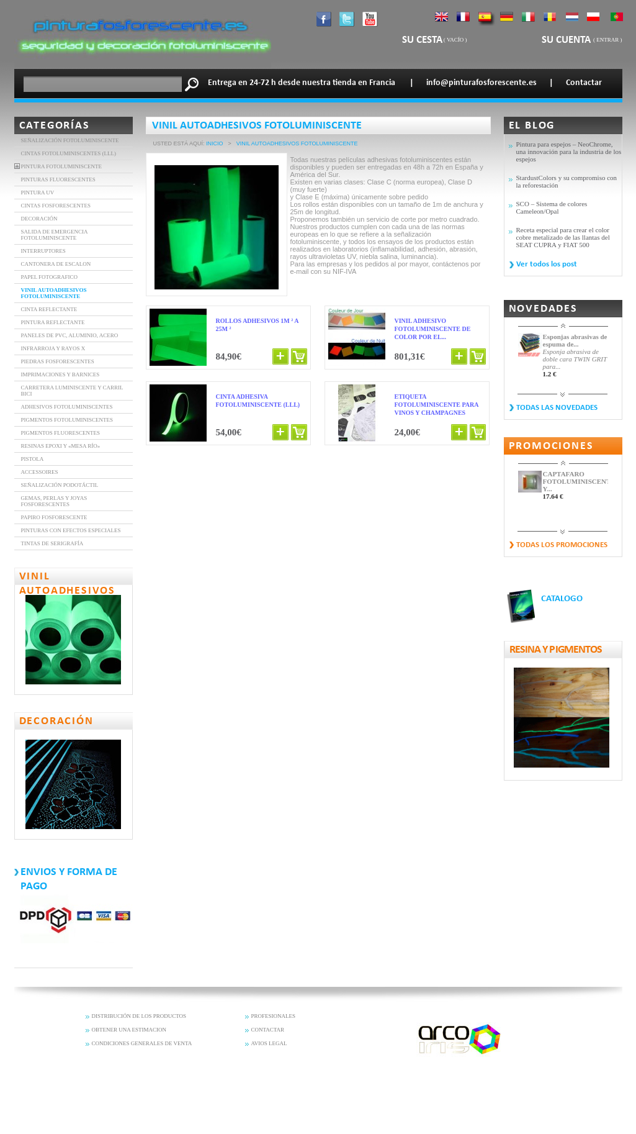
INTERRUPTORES (43, 251)
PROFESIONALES (273, 1016)
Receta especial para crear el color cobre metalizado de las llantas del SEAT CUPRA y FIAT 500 (563, 237)
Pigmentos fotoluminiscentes (67, 420)
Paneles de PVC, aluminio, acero (70, 335)
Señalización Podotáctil (60, 485)
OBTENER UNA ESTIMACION (129, 1030)
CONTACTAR (268, 1030)
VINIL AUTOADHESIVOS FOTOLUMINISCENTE (54, 293)
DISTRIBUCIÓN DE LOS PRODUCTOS (139, 1016)
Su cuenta (567, 40)
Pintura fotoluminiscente (61, 166)
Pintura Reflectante (53, 322)
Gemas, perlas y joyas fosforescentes (54, 501)
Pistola (32, 459)
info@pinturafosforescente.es (481, 83)
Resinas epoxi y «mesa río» (61, 446)
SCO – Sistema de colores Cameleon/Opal (552, 207)
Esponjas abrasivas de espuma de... (575, 340)
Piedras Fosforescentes (57, 361)
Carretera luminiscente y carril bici (72, 390)
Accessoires (39, 472)
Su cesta (422, 40)
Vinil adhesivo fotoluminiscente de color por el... (433, 328)
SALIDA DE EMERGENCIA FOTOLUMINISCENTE (54, 235)
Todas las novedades (557, 408)
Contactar (584, 83)
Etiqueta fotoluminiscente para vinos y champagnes (436, 404)
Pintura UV (38, 192)
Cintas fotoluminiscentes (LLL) (69, 153)
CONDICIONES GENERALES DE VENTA (142, 1043)
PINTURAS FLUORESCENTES (58, 179)
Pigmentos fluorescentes (61, 433)
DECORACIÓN (39, 218)
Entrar (607, 40)
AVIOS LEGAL (269, 1043)
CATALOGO (562, 599)
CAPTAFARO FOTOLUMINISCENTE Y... (575, 481)
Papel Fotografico (49, 277)
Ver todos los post (546, 264)
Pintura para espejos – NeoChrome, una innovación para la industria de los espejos (569, 151)
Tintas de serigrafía (52, 543)
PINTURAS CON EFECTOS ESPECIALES (71, 530)
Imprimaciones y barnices (60, 374)
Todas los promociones (561, 545)
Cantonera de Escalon (56, 264)
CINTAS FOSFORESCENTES (56, 205)
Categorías (54, 126)
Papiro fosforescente (54, 517)
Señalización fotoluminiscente (70, 140)
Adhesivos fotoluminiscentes (67, 407)
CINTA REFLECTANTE (49, 309)
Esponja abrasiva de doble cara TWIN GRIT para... (575, 359)
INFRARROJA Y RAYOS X (53, 348)
